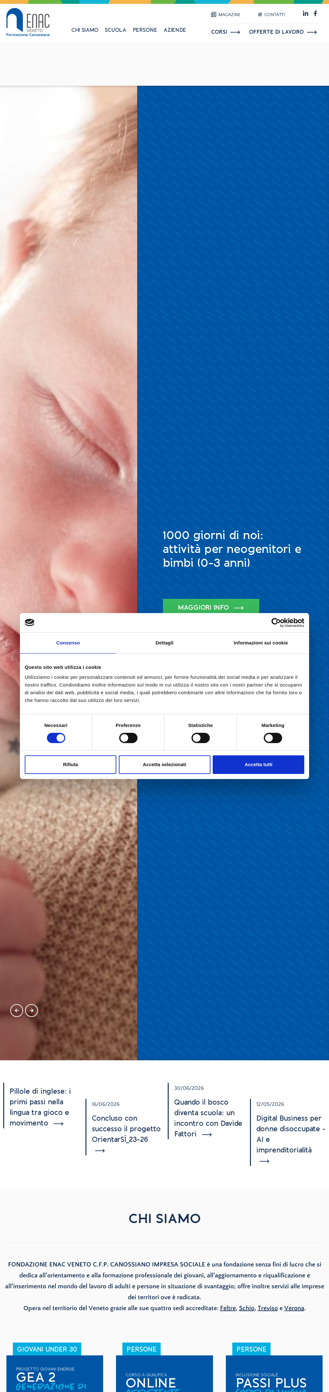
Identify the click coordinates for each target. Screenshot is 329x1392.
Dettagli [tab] (164, 642)
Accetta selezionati (164, 764)
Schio (246, 1308)
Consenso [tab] (68, 642)
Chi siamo (84, 30)
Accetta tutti (258, 764)
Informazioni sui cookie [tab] (261, 642)
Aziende (175, 30)
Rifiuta (70, 764)
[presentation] (16, 1010)
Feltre (228, 1308)
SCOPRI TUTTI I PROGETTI (212, 600)
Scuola (115, 30)
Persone (145, 30)
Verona (294, 1308)
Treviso (268, 1308)
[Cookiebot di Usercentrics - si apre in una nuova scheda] (276, 622)
